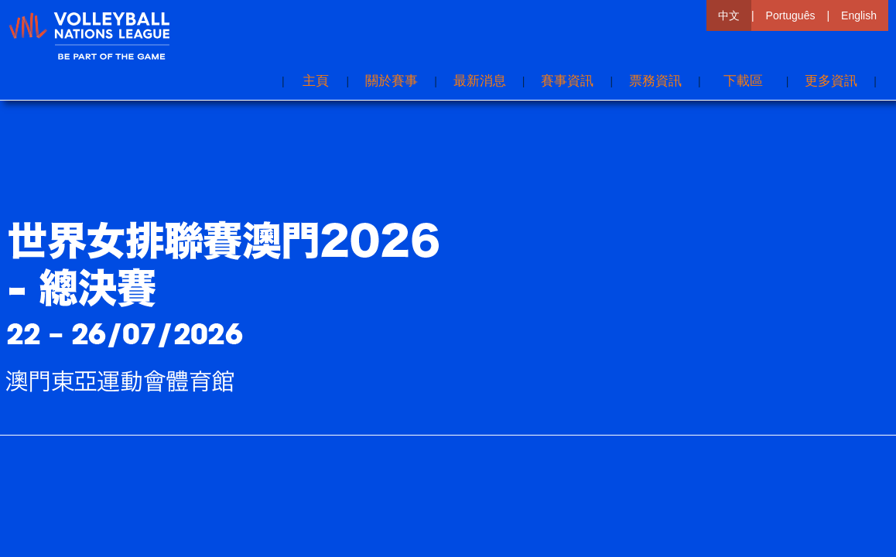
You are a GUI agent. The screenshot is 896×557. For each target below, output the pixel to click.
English (859, 15)
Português (791, 15)
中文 (729, 15)
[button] (831, 81)
